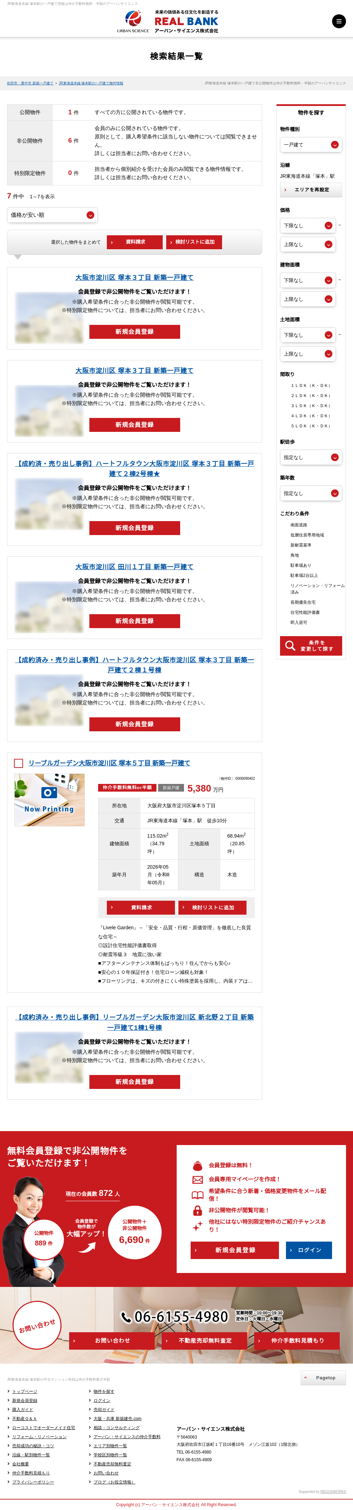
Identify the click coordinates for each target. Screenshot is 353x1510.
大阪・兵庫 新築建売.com (117, 1418)
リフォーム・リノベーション (39, 1436)
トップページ (24, 1391)
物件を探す (104, 1391)
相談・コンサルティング (117, 1427)
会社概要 (20, 1464)
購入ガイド (22, 1409)
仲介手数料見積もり (31, 1473)
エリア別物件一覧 (110, 1445)
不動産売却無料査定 (112, 1464)
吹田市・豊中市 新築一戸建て (30, 83)
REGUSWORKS (333, 1492)
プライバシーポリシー (33, 1482)
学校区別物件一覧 (110, 1454)
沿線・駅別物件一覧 (31, 1454)
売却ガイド (104, 1409)
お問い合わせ (106, 1473)
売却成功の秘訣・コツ (33, 1445)
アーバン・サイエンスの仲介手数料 (127, 1436)
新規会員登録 (24, 1400)
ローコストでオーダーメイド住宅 (43, 1427)
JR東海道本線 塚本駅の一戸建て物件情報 (91, 83)
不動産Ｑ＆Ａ (24, 1418)
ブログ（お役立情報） (114, 1482)
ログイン (102, 1400)
